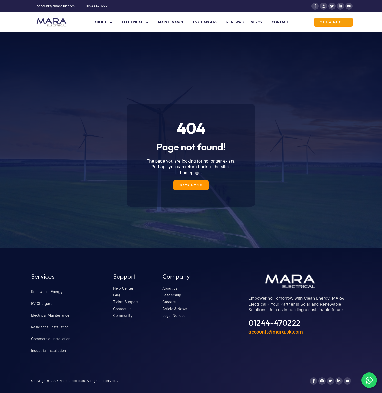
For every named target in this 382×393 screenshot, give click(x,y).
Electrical (135, 22)
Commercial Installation (51, 339)
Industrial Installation (48, 351)
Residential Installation (50, 327)
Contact (280, 22)
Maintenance (171, 22)
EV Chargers (205, 22)
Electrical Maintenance (50, 315)
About (103, 22)
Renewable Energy (244, 22)
